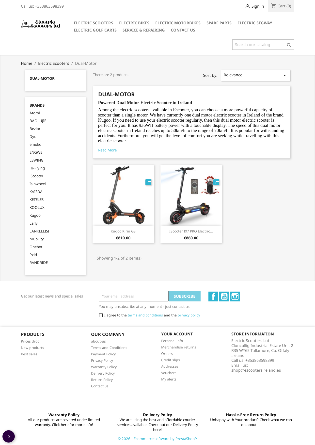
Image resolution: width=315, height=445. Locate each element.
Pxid (33, 254)
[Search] (263, 44)
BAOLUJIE (38, 120)
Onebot (36, 246)
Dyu (33, 136)
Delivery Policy (103, 373)
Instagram (235, 296)
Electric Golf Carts (95, 30)
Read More (107, 150)
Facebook (213, 296)
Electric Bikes (134, 23)
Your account (177, 334)
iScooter (36, 175)
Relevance (256, 75)
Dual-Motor (42, 78)
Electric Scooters (93, 23)
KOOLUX (37, 207)
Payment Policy (103, 354)
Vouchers (168, 372)
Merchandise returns (178, 347)
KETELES (37, 199)
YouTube (224, 296)
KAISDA (36, 191)
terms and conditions (145, 315)
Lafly (34, 223)
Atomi (35, 112)
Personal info (172, 340)
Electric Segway (254, 23)
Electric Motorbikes (178, 23)
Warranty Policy (104, 366)
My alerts (168, 379)
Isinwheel (38, 183)
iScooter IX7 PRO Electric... (191, 231)
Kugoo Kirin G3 (123, 231)
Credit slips (170, 360)
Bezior (35, 128)
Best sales (29, 354)
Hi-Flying (37, 167)
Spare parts (219, 23)
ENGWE (36, 152)
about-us (98, 341)
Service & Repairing (144, 30)
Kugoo (35, 215)
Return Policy (102, 379)
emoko (35, 144)
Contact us (100, 386)
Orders (167, 353)
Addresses (169, 366)
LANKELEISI (39, 231)
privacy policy (189, 315)
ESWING (37, 160)
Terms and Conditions (109, 347)
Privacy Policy (102, 360)
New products (32, 347)
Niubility (37, 238)
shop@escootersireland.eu (256, 370)
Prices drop (30, 341)
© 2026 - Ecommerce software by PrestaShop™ (158, 438)
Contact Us (183, 30)
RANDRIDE (39, 262)
